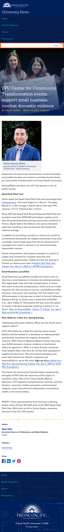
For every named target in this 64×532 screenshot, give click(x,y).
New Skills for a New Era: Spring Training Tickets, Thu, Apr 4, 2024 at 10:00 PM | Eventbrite (31, 363)
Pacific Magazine (10, 25)
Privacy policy (32, 526)
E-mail (4, 435)
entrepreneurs (9, 202)
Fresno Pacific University (28, 523)
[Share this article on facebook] (4, 461)
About (5, 32)
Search (56, 45)
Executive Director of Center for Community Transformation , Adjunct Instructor (20, 167)
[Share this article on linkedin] (9, 461)
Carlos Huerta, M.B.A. (15, 163)
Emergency (7, 38)
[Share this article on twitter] (14, 461)
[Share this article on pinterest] (19, 461)
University (7, 447)
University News (15, 12)
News (5, 18)
